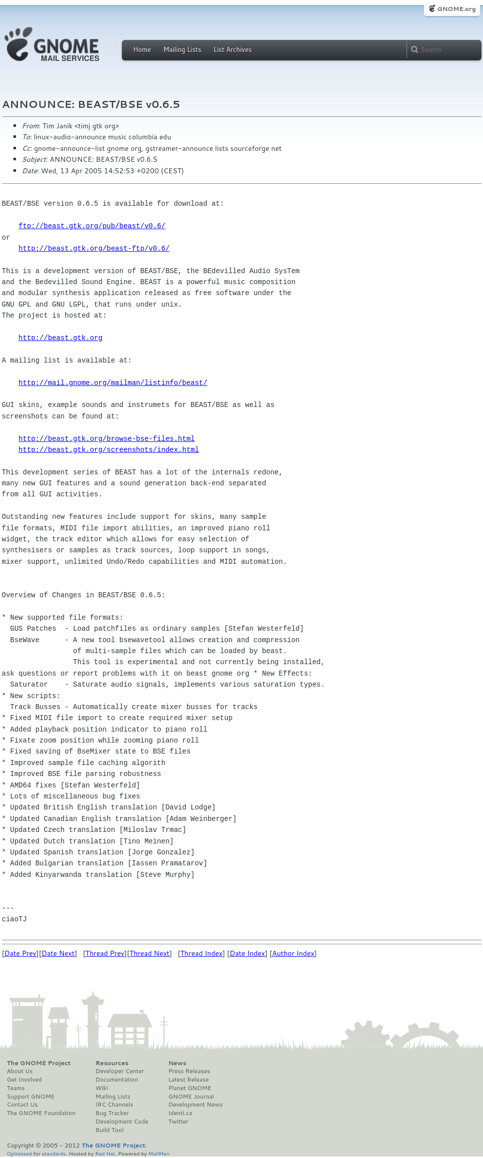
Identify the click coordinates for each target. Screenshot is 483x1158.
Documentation (116, 1080)
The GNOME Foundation (41, 1113)
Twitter (178, 1122)
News (177, 1063)
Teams (16, 1088)
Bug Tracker (112, 1113)
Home (142, 49)
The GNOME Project (39, 1063)
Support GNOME (31, 1097)
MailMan (158, 1153)
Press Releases (189, 1071)
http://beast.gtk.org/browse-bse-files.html (106, 438)
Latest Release (188, 1080)
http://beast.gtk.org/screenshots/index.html (108, 449)
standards (54, 1153)
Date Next (57, 953)
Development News (195, 1105)
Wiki (101, 1088)
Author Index (293, 953)
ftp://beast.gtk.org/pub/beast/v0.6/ (91, 226)
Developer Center (119, 1071)
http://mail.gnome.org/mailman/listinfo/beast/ (112, 382)
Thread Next (149, 953)
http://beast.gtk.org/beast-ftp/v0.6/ (93, 248)
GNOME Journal (191, 1097)
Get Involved (24, 1080)
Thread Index (201, 953)
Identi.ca (180, 1113)
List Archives (232, 49)
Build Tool (109, 1130)
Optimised (19, 1153)
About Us (20, 1071)
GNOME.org (456, 8)
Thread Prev (104, 953)
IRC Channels (114, 1105)
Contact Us (22, 1105)
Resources (111, 1063)
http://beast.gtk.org (60, 338)
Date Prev (20, 953)
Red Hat (105, 1153)
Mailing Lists (182, 49)
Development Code (121, 1122)
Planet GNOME (189, 1088)
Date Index (247, 953)
